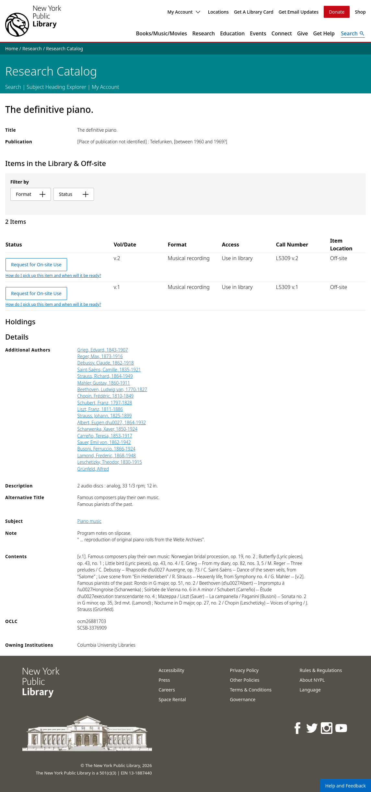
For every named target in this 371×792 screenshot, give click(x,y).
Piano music (89, 521)
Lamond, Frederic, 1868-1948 (106, 455)
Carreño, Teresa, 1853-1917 (104, 436)
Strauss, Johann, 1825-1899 (104, 416)
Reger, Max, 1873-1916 (100, 356)
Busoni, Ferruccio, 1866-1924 (106, 449)
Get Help (324, 33)
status (73, 194)
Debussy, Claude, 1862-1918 (105, 363)
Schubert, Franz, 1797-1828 (104, 403)
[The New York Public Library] (33, 21)
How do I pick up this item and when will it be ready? (53, 275)
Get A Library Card (253, 12)
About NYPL (312, 680)
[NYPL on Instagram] (327, 728)
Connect (282, 33)
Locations (218, 12)
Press (164, 680)
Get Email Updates (299, 12)
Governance (243, 699)
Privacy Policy (244, 670)
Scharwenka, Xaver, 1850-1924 (107, 429)
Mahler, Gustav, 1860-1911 (103, 383)
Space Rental (172, 699)
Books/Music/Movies (161, 33)
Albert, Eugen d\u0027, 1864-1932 (111, 422)
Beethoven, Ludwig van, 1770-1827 (112, 389)
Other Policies (245, 680)
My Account (183, 12)
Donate (336, 12)
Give (302, 33)
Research (203, 33)
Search (13, 86)
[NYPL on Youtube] (341, 728)
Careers (167, 690)
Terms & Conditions (251, 690)
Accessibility (171, 670)
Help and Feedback (345, 786)
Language (310, 690)
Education (232, 33)
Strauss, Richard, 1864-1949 (105, 376)
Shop (360, 12)
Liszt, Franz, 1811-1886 (100, 409)
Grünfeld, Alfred (93, 469)
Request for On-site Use (36, 264)
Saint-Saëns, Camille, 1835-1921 (109, 369)
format (30, 194)
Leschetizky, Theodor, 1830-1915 (109, 462)
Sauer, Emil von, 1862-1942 (104, 442)
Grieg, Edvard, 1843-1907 (102, 350)
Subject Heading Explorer (56, 86)
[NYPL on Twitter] (312, 728)
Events (258, 33)
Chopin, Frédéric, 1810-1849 (105, 396)
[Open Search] (353, 33)
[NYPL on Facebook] (298, 728)
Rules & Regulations (321, 670)
